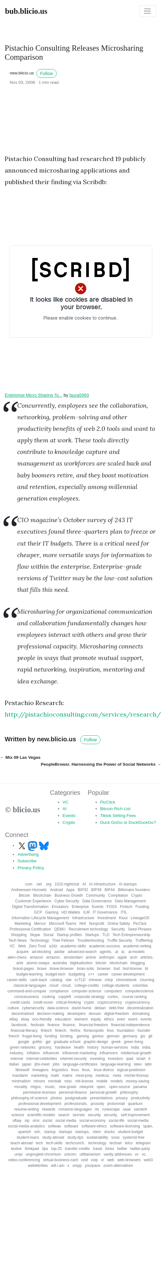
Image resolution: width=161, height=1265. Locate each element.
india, (146, 1047)
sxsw (115, 1137)
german (113, 1036)
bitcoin (101, 963)
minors (39, 1081)
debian (100, 1008)
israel (140, 1058)
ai (116, 952)
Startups (92, 935)
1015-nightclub (67, 884)
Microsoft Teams (62, 923)
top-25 (56, 1149)
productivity (140, 1098)
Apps (70, 890)
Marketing (22, 923)
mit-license (84, 1081)
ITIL (124, 912)
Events (69, 815)
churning (147, 980)
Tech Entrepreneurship (131, 935)
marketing (39, 1075)
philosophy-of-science (29, 1098)
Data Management (130, 901)
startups (65, 1132)
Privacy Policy (31, 867)
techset (116, 1143)
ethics (109, 1019)
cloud (54, 985)
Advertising (28, 854)
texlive (16, 1149)
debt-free (116, 1008)
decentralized (23, 1013)
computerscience (139, 991)
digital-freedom (116, 1013)
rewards (48, 1109)
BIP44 (110, 890)
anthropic (106, 957)
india (135, 1047)
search (64, 1115)
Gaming (51, 912)
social (47, 1120)
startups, (82, 1132)
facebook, (19, 1025)
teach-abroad (22, 1143)
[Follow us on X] (23, 845)
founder (144, 1030)
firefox (75, 1030)
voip (94, 1160)
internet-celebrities (41, 1058)
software (71, 1126)
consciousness (26, 997)
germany (129, 1036)
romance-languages (75, 1109)
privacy (122, 1098)
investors (115, 1058)
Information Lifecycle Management (40, 918)
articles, (146, 957)
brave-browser (62, 968)
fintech (46, 1030)
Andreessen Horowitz (29, 890)
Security (118, 929)
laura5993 (79, 395)
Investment (106, 918)
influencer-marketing (79, 1053)
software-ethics (94, 1126)
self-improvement (135, 1115)
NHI (83, 923)
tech (39, 1143)
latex (138, 1064)
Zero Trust (37, 946)
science (17, 1115)
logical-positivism (131, 1070)
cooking (48, 997)
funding (51, 1036)
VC (66, 802)
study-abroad (53, 1137)
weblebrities (38, 1165)
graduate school (67, 1042)
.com (28, 884)
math (55, 1075)
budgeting (77, 974)
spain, (148, 1126)
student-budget (130, 1132)
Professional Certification (30, 929)
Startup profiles (69, 935)
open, (101, 1087)
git (150, 1036)
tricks (109, 1149)
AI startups (128, 884)
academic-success (104, 946)
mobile (101, 1081)
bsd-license (132, 968)
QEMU (59, 929)
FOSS (111, 907)
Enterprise (80, 907)
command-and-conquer (27, 991)
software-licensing (125, 1126)
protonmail (116, 1103)
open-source (119, 1087)
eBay (13, 1019)
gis (142, 1036)
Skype (35, 935)
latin (148, 1064)
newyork (87, 1087)
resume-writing (26, 1109)
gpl (47, 1042)
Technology (39, 940)
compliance (59, 991)
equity (96, 1019)
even (121, 1019)
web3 (148, 1160)
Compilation (118, 895)
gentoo (98, 1036)
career (103, 974)
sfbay (17, 1120)
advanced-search (82, 952)
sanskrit (140, 1109)
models (117, 1081)
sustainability (97, 1137)
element (81, 1019)
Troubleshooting (90, 940)
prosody (97, 1103)
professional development (39, 1103)
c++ (91, 974)
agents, (106, 952)
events (146, 1019)
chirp (109, 980)
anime (91, 957)
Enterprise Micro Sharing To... (33, 395)
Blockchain (42, 895)
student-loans (28, 1137)
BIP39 (96, 890)
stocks (109, 1132)
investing (97, 1058)
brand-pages (23, 968)
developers (76, 1013)
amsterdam (73, 957)
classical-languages (29, 985)
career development (128, 974)
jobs (56, 1064)
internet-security (73, 1058)
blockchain (118, 963)
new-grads (67, 1087)
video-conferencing (24, 1160)
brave (42, 968)
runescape (111, 1109)
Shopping (19, 935)
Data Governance (97, 901)
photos (56, 1098)
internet (17, 1058)
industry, (16, 1053)
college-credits (87, 985)
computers (113, 991)
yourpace (92, 1165)
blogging (138, 963)
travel (97, 1149)
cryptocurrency (109, 1002)
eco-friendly (42, 1019)
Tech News (17, 940)
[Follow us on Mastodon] (33, 845)
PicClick (107, 802)
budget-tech (55, 974)
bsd (117, 968)
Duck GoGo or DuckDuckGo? (128, 822)
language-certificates (80, 1064)
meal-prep (83, 1075)
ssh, (37, 1132)
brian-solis (85, 968)
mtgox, (36, 1087)
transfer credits (77, 1149)
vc (137, 1154)
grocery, (45, 1047)
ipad (129, 1058)
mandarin (20, 1075)
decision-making (50, 1013)
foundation (125, 1030)
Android (56, 890)
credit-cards (20, 1002)
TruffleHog (144, 940)
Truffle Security (119, 940)
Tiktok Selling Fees (118, 815)
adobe (59, 952)
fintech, (61, 1030)
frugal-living (31, 1036)
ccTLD (80, 980)
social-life (116, 1120)
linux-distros (104, 1070)
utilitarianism (90, 1154)
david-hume (81, 1008)
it (149, 1058)
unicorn (70, 1154)
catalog (56, 980)
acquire (22, 952)
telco (128, 1143)
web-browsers (129, 1160)
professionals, (76, 1103)
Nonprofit (96, 923)
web (110, 1160)
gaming (83, 1036)
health (79, 1047)
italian (14, 1064)
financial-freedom (93, 1025)
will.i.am (58, 1165)
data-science (58, 1008)
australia (60, 963)
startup (50, 1132)
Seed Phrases (139, 929)
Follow (46, 73)
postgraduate (76, 1098)
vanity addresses (118, 1154)
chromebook (126, 980)
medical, (103, 1075)
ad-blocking (41, 952)
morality (20, 1087)
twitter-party (140, 1149)
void (84, 1160)
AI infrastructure (102, 884)
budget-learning (29, 974)
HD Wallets (70, 912)
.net (39, 884)
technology (97, 1143)
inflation (33, 1053)
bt (146, 968)
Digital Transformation (30, 907)
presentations (101, 1098)
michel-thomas (136, 1075)
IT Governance (105, 912)
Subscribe (27, 861)
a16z (53, 946)
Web (22, 946)
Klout (123, 918)
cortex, (113, 997)
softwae (54, 1126)
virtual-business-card (60, 1160)
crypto (89, 1002)
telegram (143, 1143)
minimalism (21, 1081)
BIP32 (83, 890)
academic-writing (137, 946)
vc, (144, 1154)
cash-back (38, 980)
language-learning (116, 1064)
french (14, 1036)
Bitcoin (24, 895)
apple (122, 957)
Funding (142, 907)
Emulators (60, 907)
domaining (140, 1013)
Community (95, 895)
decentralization (140, 1008)
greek (116, 1042)
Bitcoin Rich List (115, 808)
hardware (63, 1047)
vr (102, 1160)
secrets (79, 1115)
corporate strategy (89, 997)
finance (54, 1025)
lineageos (41, 1070)
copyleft (64, 997)
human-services (114, 1047)
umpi (18, 1154)
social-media (137, 1120)
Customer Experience (33, 901)
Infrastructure (83, 918)
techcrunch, (75, 1143)
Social (48, 935)
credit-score (43, 1002)
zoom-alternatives (118, 1165)
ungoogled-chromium (43, 1154)
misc (68, 1081)
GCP (38, 912)
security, (111, 1115)
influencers (109, 1053)
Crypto (69, 822)
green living (133, 1042)
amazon (36, 957)
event (132, 1019)
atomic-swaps (38, 963)
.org (48, 884)
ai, (123, 952)
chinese (95, 980)
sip (27, 1120)
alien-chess (17, 957)
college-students (115, 985)
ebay (25, 1019)
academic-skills (73, 946)
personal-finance (73, 1092)
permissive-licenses (39, 1092)
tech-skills (54, 1143)
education (63, 1019)
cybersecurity (33, 1008)
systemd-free (133, 1137)
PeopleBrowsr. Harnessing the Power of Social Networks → (101, 764)
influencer (51, 1053)
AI (65, 808)
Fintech (126, 907)
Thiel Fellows (63, 940)
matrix (67, 1075)
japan (26, 1064)
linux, (86, 1070)
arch (133, 957)
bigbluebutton (81, 963)
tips (45, 1149)
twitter (122, 1149)
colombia (140, 985)
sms (36, 1120)
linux (75, 1070)
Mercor (40, 923)
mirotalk (54, 1081)
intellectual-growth (136, 1053)
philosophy (129, 1092)
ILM (86, 912)
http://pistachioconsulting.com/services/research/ (83, 714)
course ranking (134, 997)
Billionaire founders (134, 890)
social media (65, 1120)
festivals (37, 1025)
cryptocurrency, (137, 1002)
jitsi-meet (41, 1064)
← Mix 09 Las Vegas (20, 757)
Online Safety (118, 923)
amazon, (53, 957)
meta (117, 1075)
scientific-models (41, 1115)
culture (13, 1008)
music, (50, 1087)
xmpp (76, 1165)
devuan (95, 1013)
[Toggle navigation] (147, 11)
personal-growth (103, 1092)
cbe (68, 980)
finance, (69, 1025)
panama (140, 1087)
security (94, 1115)
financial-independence (130, 1025)
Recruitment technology (88, 929)
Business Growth (69, 895)
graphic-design (96, 1042)
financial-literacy (24, 1030)
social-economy (92, 1120)
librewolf (22, 1070)
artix (19, 963)
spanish (24, 1132)
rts (97, 1109)
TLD (105, 935)
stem (97, 1132)
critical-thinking (68, 1002)
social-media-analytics (26, 1126)
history (92, 1047)
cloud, (66, 985)
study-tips (75, 1137)
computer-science (86, 991)
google (23, 1042)
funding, (67, 1036)
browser (104, 968)
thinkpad (32, 1149)
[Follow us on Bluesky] (44, 845)
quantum (135, 1103)
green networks (22, 1047)
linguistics (60, 1070)
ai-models (136, 952)
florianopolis (94, 1030)
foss (110, 1030)
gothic (37, 1042)
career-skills (17, 980)
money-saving (137, 1081)
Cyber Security (67, 901)
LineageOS (140, 918)
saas (127, 1109)
